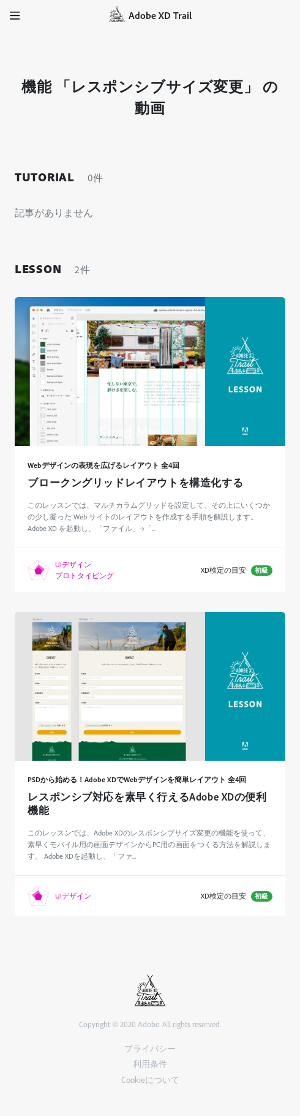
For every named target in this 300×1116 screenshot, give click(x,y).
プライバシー (150, 1048)
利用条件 (150, 1063)
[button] (15, 15)
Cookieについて (150, 1079)
